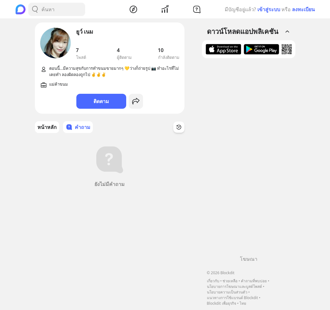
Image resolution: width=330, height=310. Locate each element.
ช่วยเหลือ (229, 281)
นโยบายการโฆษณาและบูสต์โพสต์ (234, 286)
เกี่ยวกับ (213, 281)
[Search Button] (35, 9)
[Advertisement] (248, 159)
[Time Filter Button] (178, 127)
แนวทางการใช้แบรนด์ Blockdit (232, 297)
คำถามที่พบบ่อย (254, 281)
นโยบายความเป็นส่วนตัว (227, 292)
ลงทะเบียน (303, 9)
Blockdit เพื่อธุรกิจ (221, 303)
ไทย (243, 303)
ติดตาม (101, 101)
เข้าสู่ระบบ (268, 9)
